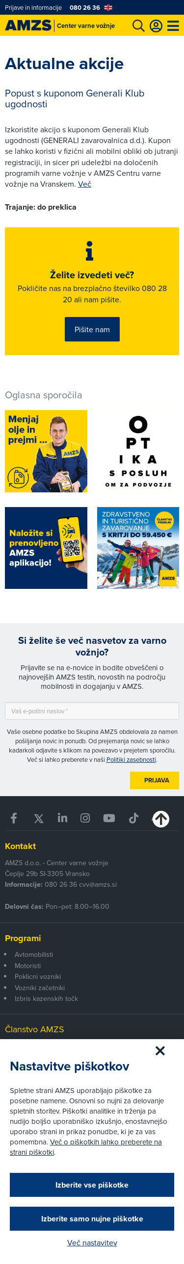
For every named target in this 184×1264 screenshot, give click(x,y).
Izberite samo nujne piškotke (92, 1218)
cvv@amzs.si (98, 884)
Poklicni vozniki (38, 976)
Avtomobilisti (34, 954)
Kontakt (20, 846)
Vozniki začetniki (40, 988)
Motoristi (28, 966)
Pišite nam (92, 329)
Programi (23, 938)
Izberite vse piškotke (92, 1185)
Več (84, 183)
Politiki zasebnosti (131, 759)
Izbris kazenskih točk (46, 998)
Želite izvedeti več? (92, 274)
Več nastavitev (92, 1242)
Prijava (156, 780)
